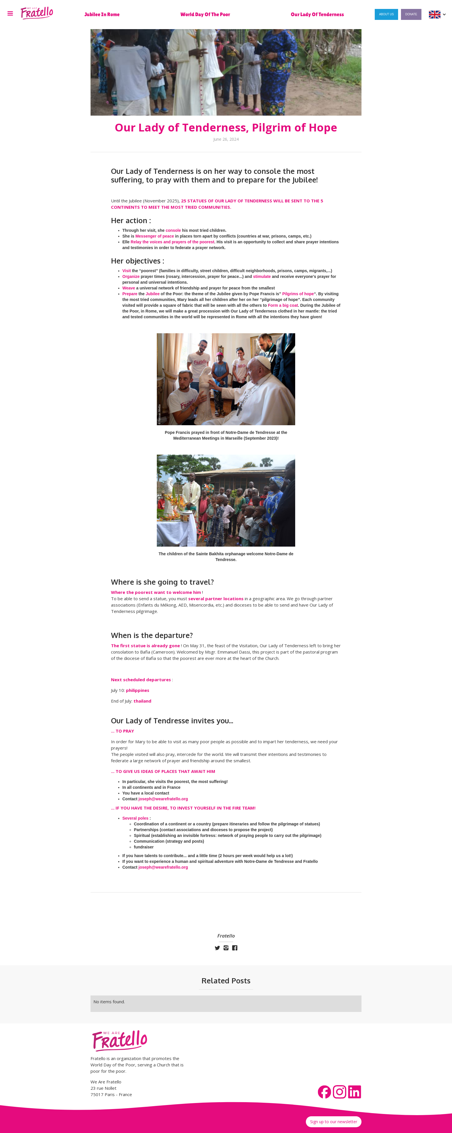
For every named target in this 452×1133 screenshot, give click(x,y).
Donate (411, 14)
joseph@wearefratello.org (163, 799)
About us (386, 14)
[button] (10, 14)
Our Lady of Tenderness (317, 14)
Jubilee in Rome (102, 14)
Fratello (226, 936)
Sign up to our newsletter (333, 1121)
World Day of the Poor (205, 14)
